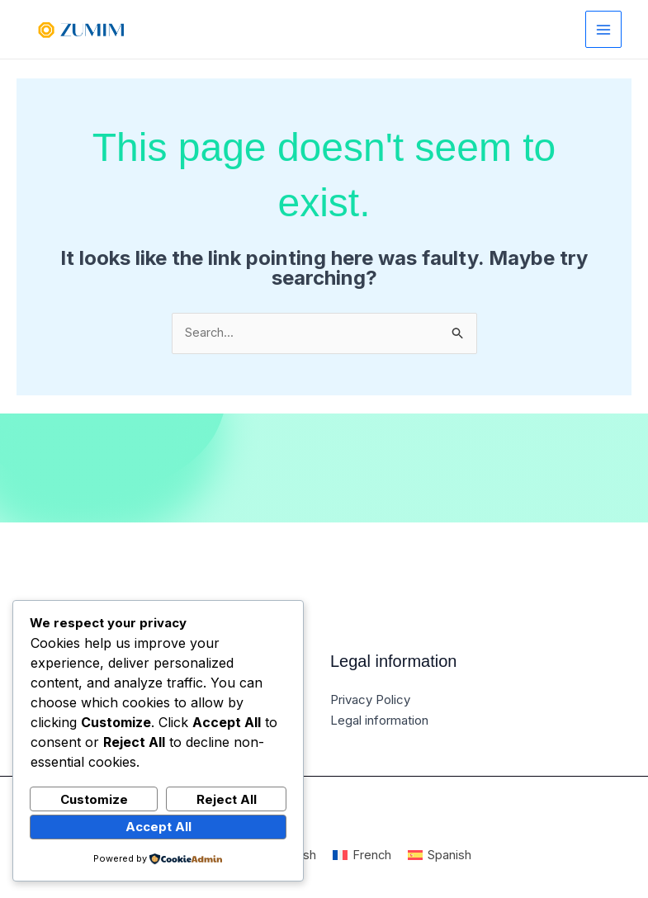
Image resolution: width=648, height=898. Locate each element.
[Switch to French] (362, 855)
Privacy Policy (370, 700)
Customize (94, 798)
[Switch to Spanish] (440, 855)
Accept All (158, 826)
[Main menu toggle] (603, 29)
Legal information (379, 720)
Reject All (226, 798)
